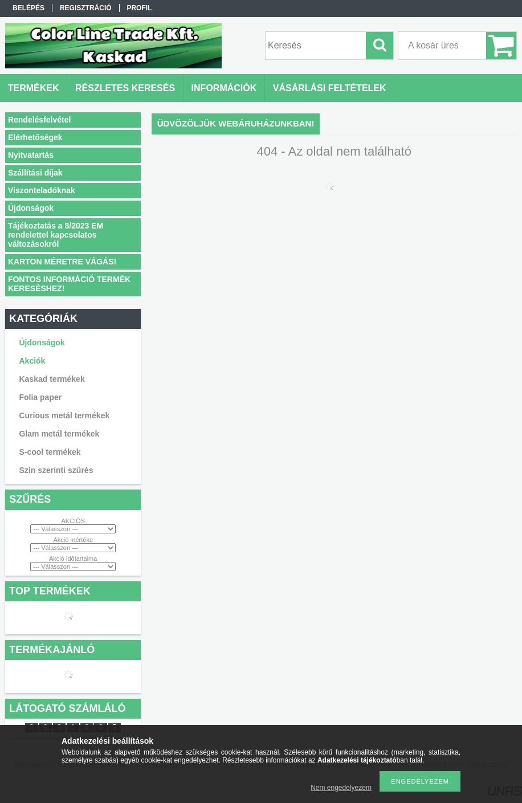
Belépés (28, 8)
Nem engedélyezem (341, 788)
